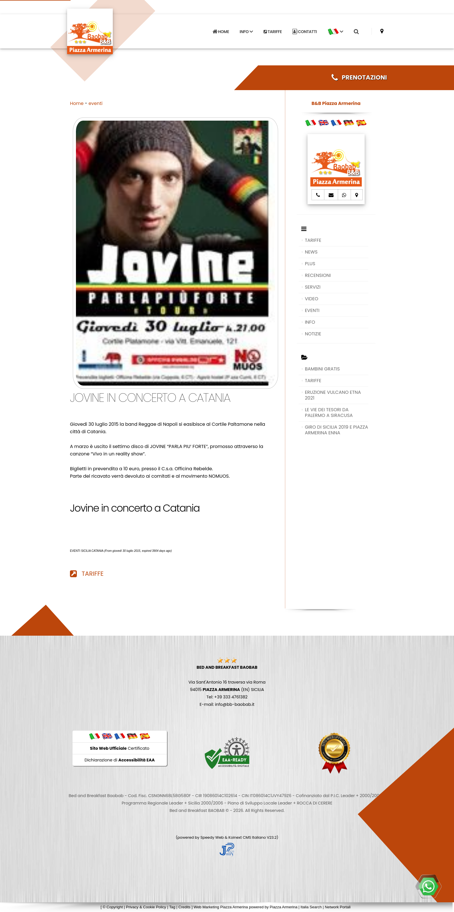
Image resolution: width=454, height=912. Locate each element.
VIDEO (311, 298)
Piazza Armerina (284, 907)
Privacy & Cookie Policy (146, 907)
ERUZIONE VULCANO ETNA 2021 (333, 395)
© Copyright (113, 907)
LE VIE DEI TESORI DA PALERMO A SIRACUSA (329, 412)
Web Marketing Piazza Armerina (221, 907)
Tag (172, 907)
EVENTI (312, 310)
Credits (184, 907)
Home (77, 103)
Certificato (119, 748)
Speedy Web (212, 837)
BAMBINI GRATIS (322, 369)
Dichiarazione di (120, 760)
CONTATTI (304, 32)
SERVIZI (313, 287)
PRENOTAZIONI (359, 77)
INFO (310, 322)
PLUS (310, 263)
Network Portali (337, 907)
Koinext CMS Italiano (247, 837)
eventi (96, 103)
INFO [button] (246, 31)
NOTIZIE (313, 334)
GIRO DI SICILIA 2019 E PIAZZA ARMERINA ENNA (336, 430)
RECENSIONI (318, 275)
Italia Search (311, 907)
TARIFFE (273, 32)
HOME (220, 32)
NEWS (311, 252)
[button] (335, 31)
